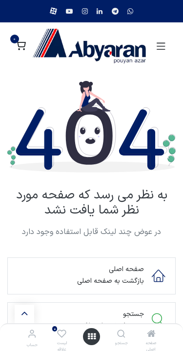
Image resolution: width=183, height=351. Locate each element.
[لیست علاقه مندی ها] (61, 334)
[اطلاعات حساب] (32, 335)
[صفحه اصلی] (151, 335)
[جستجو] (121, 335)
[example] (130, 11)
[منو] (92, 337)
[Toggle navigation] (161, 46)
